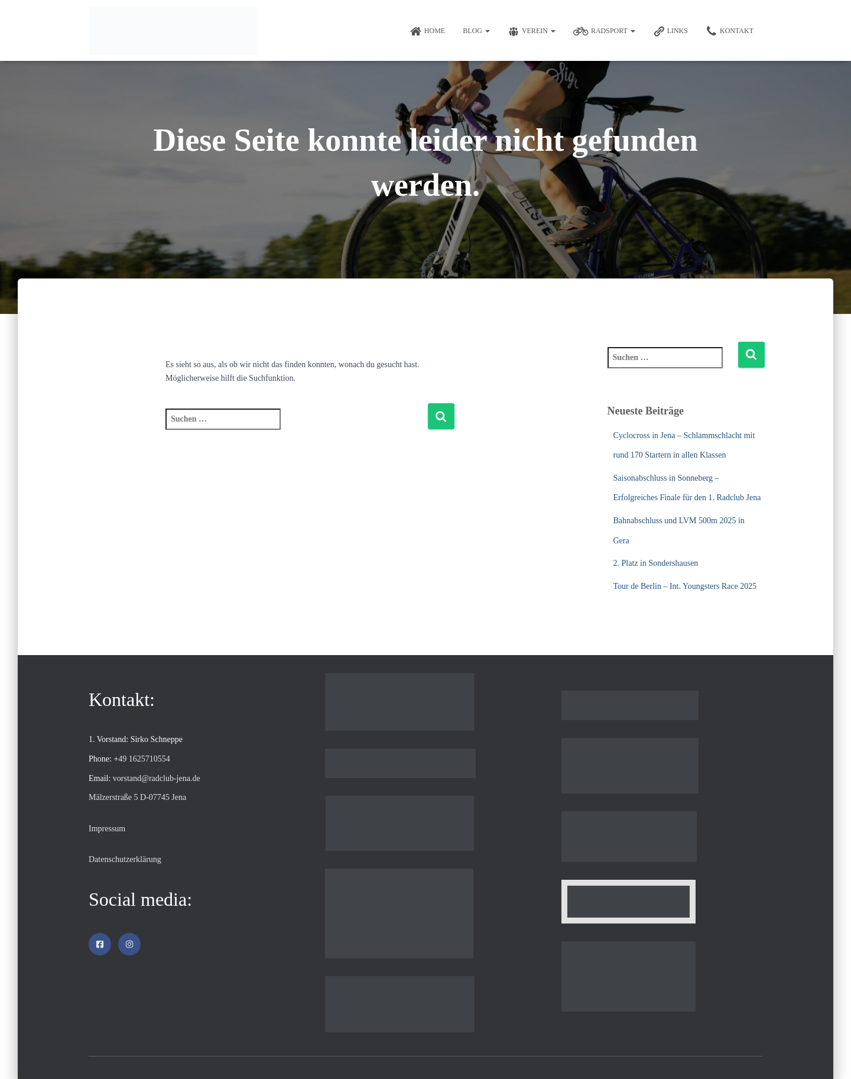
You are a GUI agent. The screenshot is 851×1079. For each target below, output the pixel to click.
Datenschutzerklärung (125, 859)
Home (427, 31)
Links (670, 31)
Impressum (107, 828)
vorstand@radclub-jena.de (156, 778)
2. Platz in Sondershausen (656, 563)
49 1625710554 (144, 758)
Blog (476, 31)
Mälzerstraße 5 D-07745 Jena (137, 797)
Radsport (604, 31)
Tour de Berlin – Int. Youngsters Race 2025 (685, 586)
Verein (532, 31)
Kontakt (729, 31)
